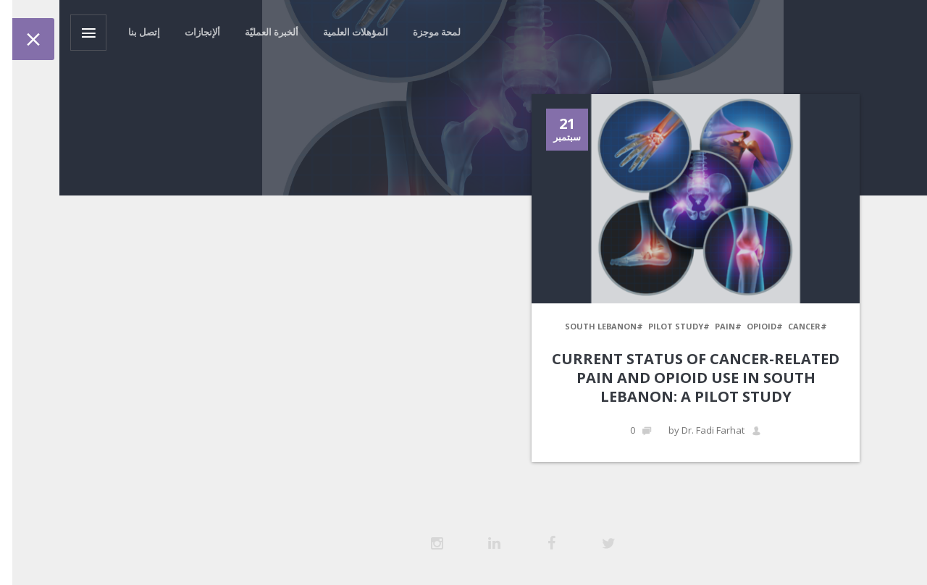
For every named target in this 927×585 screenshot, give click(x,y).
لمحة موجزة (377, 31)
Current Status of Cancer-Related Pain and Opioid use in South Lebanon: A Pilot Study (636, 377)
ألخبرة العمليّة (212, 31)
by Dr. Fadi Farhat (655, 430)
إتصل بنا (85, 31)
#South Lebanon (545, 326)
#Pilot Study (619, 326)
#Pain (668, 326)
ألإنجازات (143, 31)
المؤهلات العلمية (296, 31)
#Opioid (705, 326)
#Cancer (748, 326)
